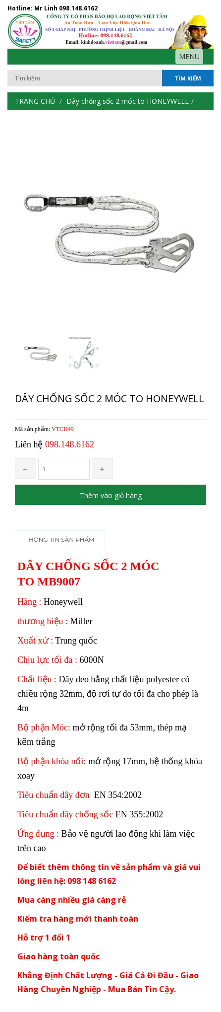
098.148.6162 (78, 8)
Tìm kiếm (187, 78)
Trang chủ (35, 101)
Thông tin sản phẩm (60, 539)
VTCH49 (63, 429)
